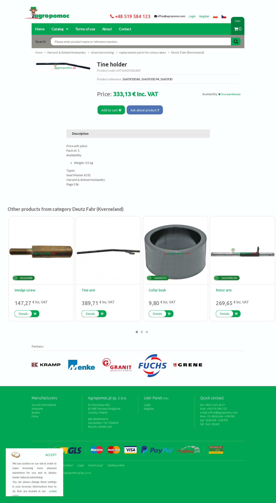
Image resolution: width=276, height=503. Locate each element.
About (107, 29)
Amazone (37, 407)
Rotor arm (224, 288)
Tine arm (88, 288)
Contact (125, 29)
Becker (36, 411)
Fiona (35, 414)
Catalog (60, 29)
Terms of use (85, 29)
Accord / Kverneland (44, 403)
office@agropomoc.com (223, 411)
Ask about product (146, 109)
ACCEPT (51, 455)
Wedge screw (25, 288)
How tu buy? (95, 462)
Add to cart (112, 109)
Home (39, 29)
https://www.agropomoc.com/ (44, 9)
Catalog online (116, 462)
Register (149, 407)
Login (147, 403)
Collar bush (157, 288)
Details (23, 312)
